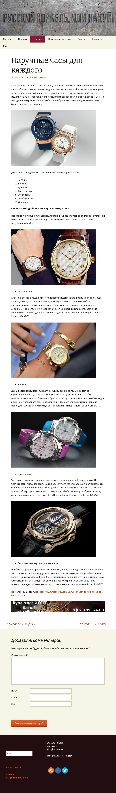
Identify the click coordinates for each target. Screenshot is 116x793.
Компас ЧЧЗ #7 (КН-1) (96, 624)
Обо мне (7, 39)
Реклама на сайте (14, 767)
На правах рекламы (38, 77)
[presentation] (34, 714)
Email (15, 697)
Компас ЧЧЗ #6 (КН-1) (19, 624)
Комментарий (19, 655)
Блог (5, 46)
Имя (14, 691)
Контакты (97, 39)
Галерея (37, 39)
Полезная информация (59, 39)
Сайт (14, 703)
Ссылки (81, 39)
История (22, 39)
